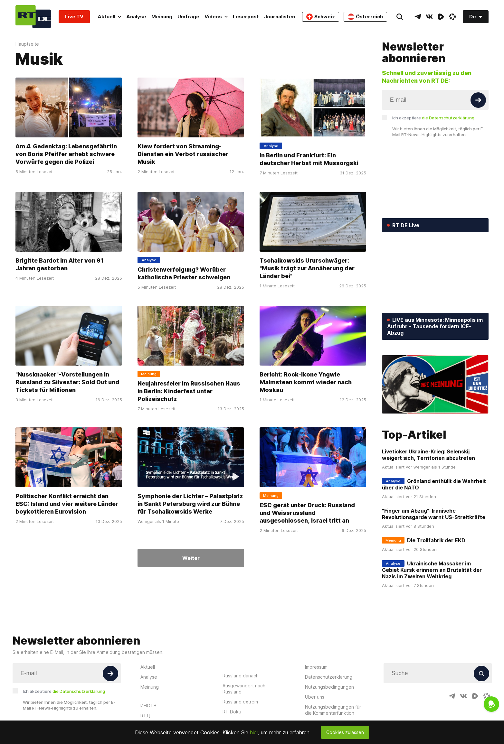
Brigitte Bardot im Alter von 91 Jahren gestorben (59, 264)
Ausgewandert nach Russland (244, 688)
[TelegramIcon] (418, 17)
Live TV (74, 17)
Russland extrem (240, 701)
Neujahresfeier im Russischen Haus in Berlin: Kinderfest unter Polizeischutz (189, 391)
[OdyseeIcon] (452, 17)
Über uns (314, 697)
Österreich (365, 17)
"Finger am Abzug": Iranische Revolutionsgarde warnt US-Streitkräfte (433, 513)
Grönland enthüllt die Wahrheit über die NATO (434, 484)
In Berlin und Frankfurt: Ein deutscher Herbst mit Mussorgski (309, 159)
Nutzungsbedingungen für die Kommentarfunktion (333, 710)
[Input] (435, 100)
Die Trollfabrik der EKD (436, 540)
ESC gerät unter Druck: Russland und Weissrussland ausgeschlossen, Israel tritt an (307, 513)
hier (254, 732)
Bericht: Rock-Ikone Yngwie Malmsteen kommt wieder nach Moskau (306, 382)
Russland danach (241, 675)
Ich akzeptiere (433, 117)
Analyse (136, 17)
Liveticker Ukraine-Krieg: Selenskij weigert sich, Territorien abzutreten (428, 454)
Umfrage (188, 17)
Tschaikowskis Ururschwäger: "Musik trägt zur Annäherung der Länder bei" (307, 268)
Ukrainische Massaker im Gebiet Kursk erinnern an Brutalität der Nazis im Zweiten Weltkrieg (432, 570)
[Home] (33, 16)
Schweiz (320, 17)
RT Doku (232, 711)
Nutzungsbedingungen (329, 687)
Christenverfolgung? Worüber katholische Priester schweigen (184, 273)
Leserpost (246, 17)
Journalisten (279, 17)
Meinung (161, 17)
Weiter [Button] (191, 558)
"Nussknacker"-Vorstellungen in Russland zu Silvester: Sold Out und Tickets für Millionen (67, 382)
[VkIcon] (429, 17)
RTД (145, 715)
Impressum (316, 667)
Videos (216, 17)
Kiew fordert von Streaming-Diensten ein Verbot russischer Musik (183, 154)
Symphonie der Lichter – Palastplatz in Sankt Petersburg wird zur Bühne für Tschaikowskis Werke (190, 504)
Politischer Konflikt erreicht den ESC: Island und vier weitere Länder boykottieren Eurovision (66, 504)
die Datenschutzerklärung (448, 117)
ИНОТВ (148, 705)
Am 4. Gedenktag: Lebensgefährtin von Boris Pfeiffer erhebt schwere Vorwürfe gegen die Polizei (66, 154)
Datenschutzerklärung (328, 677)
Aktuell (109, 17)
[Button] (478, 100)
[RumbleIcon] (441, 17)
